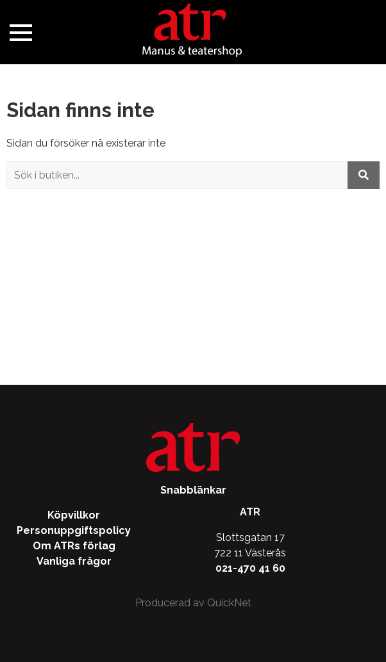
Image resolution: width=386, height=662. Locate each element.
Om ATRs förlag (74, 546)
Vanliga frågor (74, 561)
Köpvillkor (73, 515)
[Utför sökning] (364, 175)
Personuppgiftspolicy (74, 530)
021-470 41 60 (250, 568)
